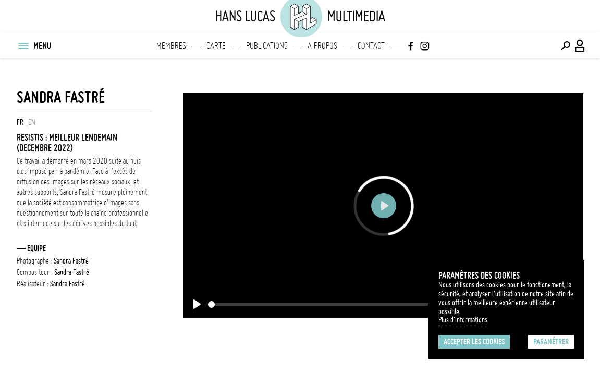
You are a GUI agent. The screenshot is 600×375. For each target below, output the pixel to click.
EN (31, 122)
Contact (371, 46)
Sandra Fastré (61, 97)
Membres (171, 46)
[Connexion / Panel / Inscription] (580, 46)
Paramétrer (551, 341)
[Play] (197, 304)
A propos (322, 46)
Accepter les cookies (474, 341)
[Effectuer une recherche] (565, 46)
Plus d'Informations (462, 319)
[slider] (335, 304)
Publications (267, 46)
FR (20, 122)
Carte (216, 46)
